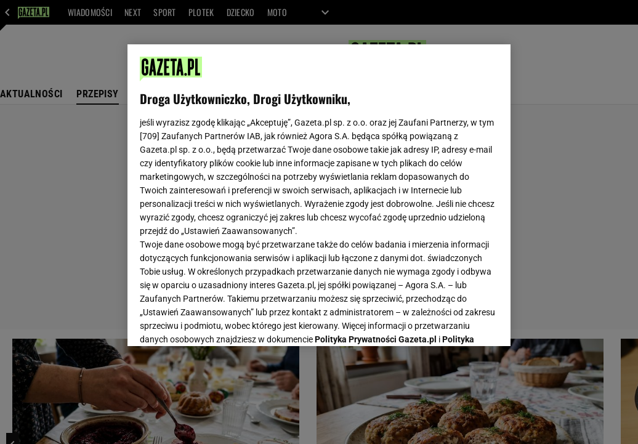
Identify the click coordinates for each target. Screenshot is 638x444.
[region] (319, 195)
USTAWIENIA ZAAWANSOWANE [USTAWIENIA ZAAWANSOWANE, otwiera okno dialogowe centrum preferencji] (221, 321)
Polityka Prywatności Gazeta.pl (376, 183)
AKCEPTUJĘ (457, 322)
